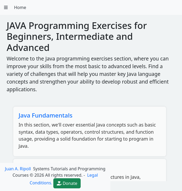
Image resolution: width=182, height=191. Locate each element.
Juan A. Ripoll (18, 169)
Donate (67, 183)
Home (20, 7)
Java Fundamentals (45, 115)
